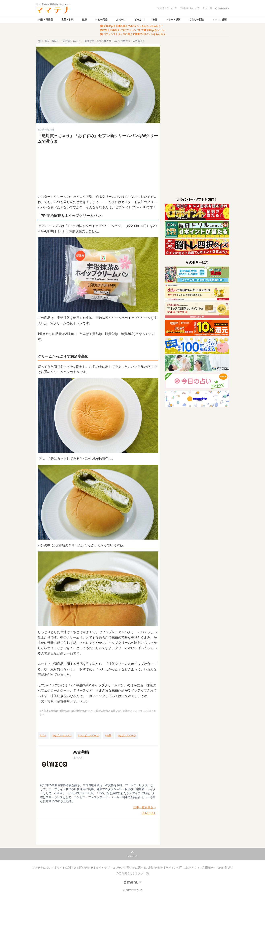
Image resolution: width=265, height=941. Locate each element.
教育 (155, 19)
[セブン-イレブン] (62, 735)
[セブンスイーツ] (126, 735)
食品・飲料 (67, 19)
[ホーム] (40, 41)
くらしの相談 (196, 19)
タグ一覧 (143, 873)
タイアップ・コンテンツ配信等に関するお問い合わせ (130, 867)
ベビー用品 (101, 19)
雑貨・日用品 (45, 19)
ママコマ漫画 (219, 19)
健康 (84, 19)
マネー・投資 (173, 19)
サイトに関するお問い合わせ (75, 867)
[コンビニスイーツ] (88, 735)
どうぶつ (139, 19)
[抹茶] (108, 735)
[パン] (43, 735)
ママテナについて (43, 867)
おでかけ (121, 19)
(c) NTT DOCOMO (132, 890)
